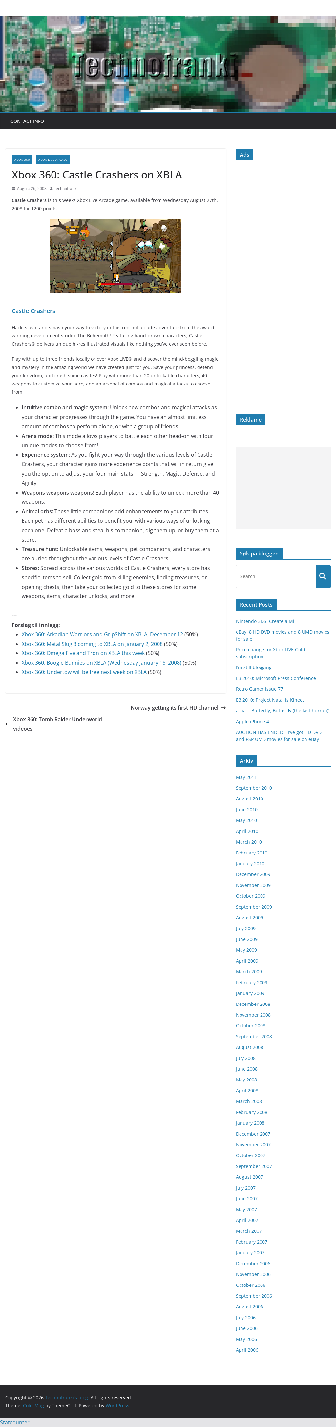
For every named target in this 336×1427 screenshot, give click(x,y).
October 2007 (250, 1155)
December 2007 (253, 1134)
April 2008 (247, 1090)
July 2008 (246, 1058)
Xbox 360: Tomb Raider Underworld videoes (53, 724)
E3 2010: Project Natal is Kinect (270, 700)
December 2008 (253, 1004)
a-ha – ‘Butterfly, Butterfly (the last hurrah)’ (282, 710)
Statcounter (15, 1422)
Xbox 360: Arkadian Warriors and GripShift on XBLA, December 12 (102, 634)
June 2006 (247, 1328)
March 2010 (249, 842)
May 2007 (246, 1209)
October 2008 (250, 1026)
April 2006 (247, 1350)
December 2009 (253, 874)
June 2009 (247, 939)
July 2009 (246, 928)
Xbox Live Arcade (53, 159)
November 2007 (253, 1144)
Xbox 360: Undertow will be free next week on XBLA (84, 672)
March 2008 (249, 1101)
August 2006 (249, 1307)
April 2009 (247, 961)
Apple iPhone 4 (252, 721)
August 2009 (249, 917)
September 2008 (254, 1036)
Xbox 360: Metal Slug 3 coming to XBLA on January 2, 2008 (92, 644)
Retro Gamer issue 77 (259, 689)
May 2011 (246, 777)
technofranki (65, 188)
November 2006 (253, 1274)
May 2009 (246, 950)
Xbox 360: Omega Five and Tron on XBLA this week (83, 653)
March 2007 (249, 1231)
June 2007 (247, 1198)
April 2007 (247, 1220)
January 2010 (250, 863)
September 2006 (254, 1296)
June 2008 (247, 1069)
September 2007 (254, 1166)
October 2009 (250, 896)
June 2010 (247, 809)
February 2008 (251, 1112)
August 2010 (249, 799)
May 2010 (246, 820)
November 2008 (253, 1015)
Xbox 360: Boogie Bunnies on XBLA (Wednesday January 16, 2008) (101, 662)
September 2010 (254, 788)
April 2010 (247, 831)
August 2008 (249, 1047)
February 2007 (251, 1242)
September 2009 (254, 907)
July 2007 (246, 1188)
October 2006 (250, 1285)
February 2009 (251, 982)
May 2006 (246, 1339)
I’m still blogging (254, 667)
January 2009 (250, 993)
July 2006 (246, 1317)
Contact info (27, 121)
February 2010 (251, 853)
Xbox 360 (22, 159)
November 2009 (253, 885)
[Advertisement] (283, 488)
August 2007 (249, 1177)
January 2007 (250, 1252)
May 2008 (246, 1080)
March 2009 (249, 971)
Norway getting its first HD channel (178, 707)
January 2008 (250, 1123)
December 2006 (253, 1263)
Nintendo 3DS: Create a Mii (266, 621)
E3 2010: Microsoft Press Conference (276, 678)
